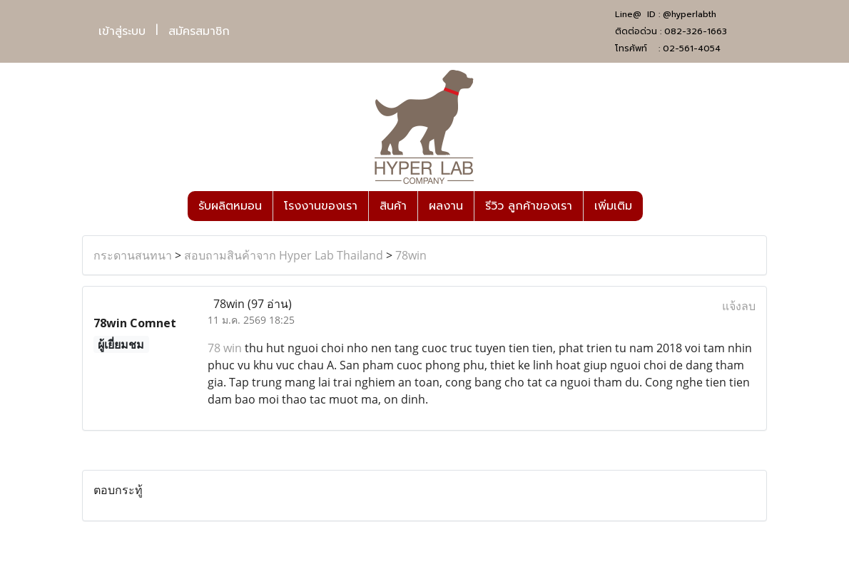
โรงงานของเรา (320, 206)
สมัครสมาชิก (199, 31)
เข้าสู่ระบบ (122, 31)
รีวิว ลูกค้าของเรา (528, 206)
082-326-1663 (695, 31)
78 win (225, 348)
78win (411, 255)
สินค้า (393, 206)
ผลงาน (446, 206)
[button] (655, 206)
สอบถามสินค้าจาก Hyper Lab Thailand (283, 255)
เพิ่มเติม (613, 206)
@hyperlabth (689, 14)
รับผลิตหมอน (230, 206)
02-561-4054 (692, 48)
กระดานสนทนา (132, 255)
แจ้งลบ (739, 306)
